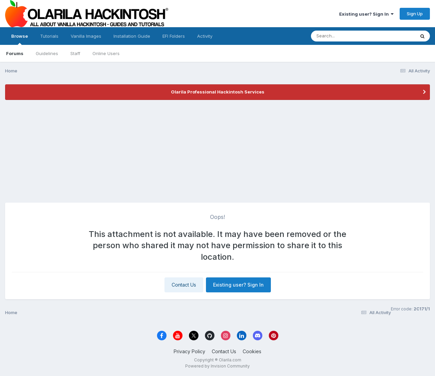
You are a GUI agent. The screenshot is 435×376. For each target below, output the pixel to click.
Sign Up (415, 13)
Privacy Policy (189, 351)
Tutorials (49, 36)
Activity (204, 36)
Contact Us (184, 285)
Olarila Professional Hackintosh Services (217, 92)
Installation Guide (132, 36)
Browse (19, 39)
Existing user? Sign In (366, 14)
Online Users (106, 53)
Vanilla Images (86, 36)
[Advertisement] (217, 151)
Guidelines (47, 53)
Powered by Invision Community (217, 366)
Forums (14, 53)
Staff (75, 53)
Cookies (252, 351)
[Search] (344, 36)
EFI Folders (173, 36)
